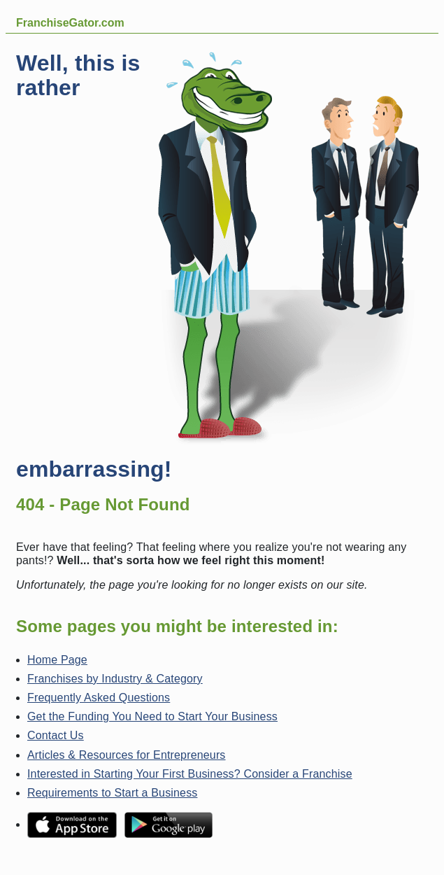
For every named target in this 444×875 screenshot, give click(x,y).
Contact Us (55, 735)
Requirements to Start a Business (112, 793)
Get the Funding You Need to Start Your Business (152, 716)
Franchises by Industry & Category (115, 679)
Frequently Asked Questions (98, 698)
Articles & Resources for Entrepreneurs (126, 755)
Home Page (57, 660)
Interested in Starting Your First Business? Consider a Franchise (189, 774)
